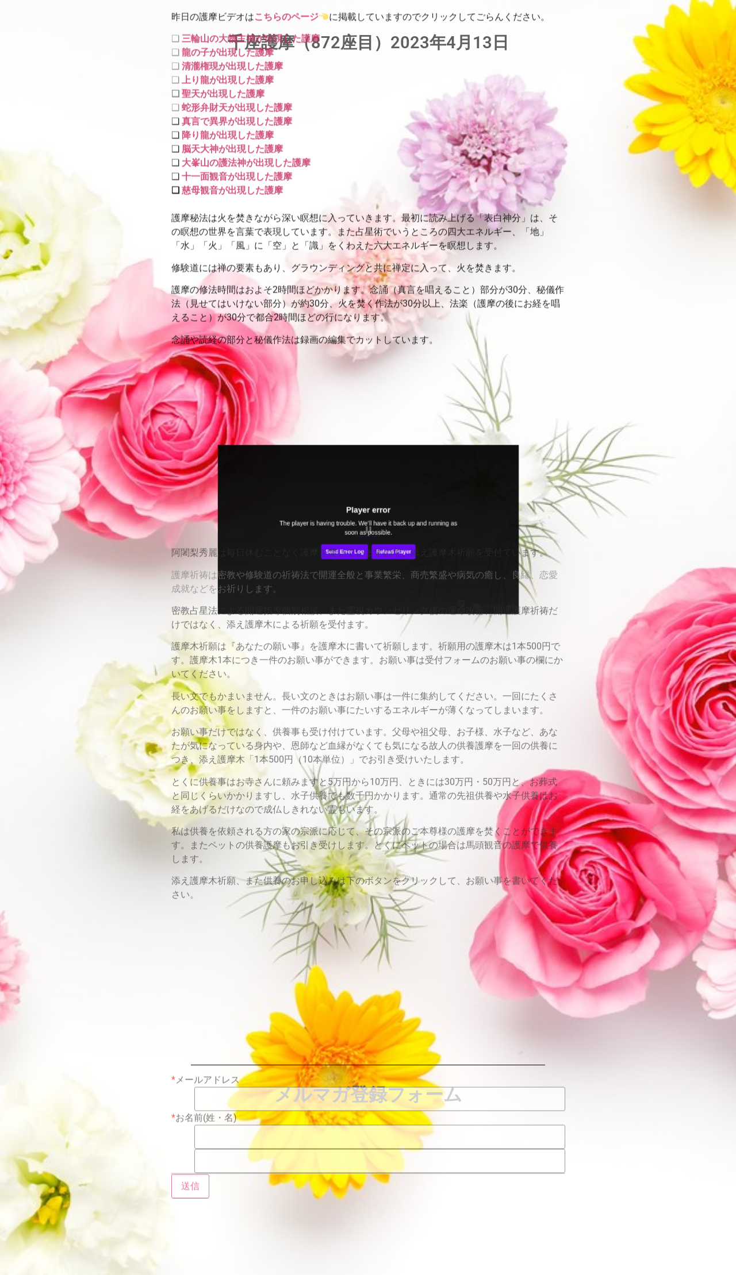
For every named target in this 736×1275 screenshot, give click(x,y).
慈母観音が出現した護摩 (232, 156)
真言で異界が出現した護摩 (237, 87)
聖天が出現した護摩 (223, 59)
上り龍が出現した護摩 (228, 45)
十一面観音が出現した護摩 (235, 142)
